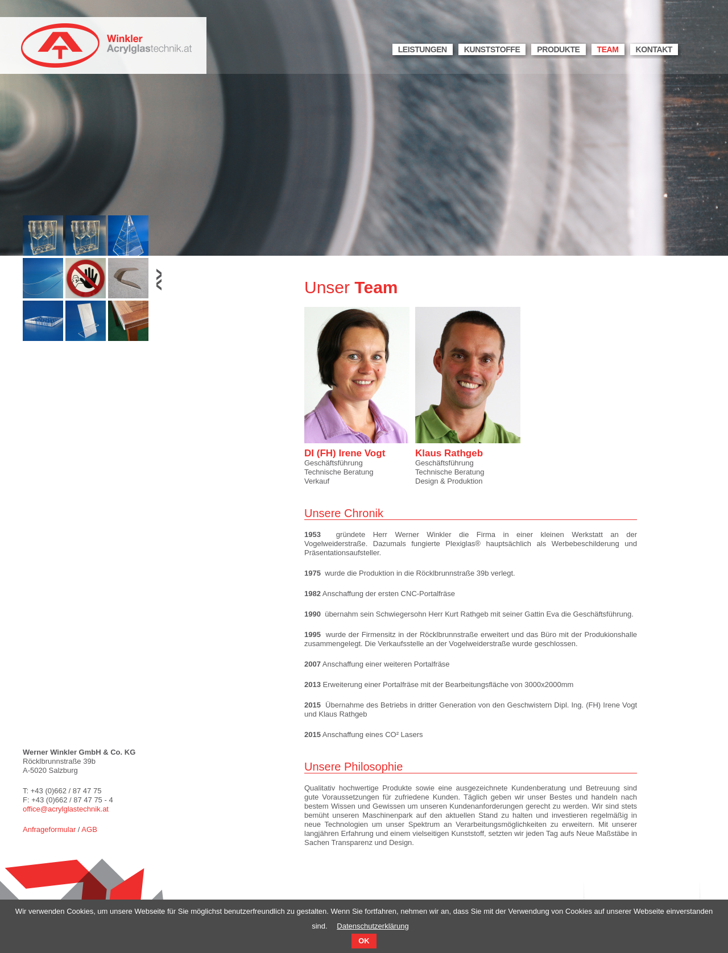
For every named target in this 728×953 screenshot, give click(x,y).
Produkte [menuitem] (558, 49)
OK (363, 941)
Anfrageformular (49, 829)
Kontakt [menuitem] (654, 49)
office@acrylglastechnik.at (66, 809)
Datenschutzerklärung (372, 926)
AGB (89, 829)
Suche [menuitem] (692, 51)
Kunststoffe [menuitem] (492, 49)
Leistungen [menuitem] (422, 49)
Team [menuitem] (608, 49)
